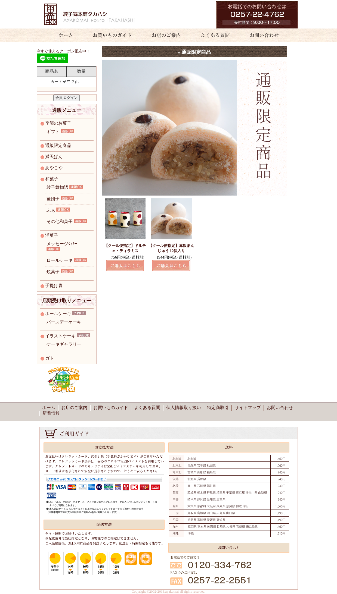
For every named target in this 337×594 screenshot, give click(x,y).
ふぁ (51, 210)
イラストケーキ (60, 336)
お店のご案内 (164, 35)
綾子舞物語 (57, 187)
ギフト (53, 131)
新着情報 (51, 413)
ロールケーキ (60, 260)
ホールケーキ (58, 313)
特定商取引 (218, 407)
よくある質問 (213, 35)
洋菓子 (51, 235)
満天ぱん (54, 156)
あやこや (54, 167)
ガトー (51, 358)
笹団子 (53, 198)
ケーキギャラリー (64, 344)
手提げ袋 (54, 285)
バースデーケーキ (64, 322)
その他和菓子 (60, 221)
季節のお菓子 (58, 123)
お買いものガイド (112, 35)
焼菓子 (53, 271)
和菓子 (51, 179)
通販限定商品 (58, 145)
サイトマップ (248, 407)
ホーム (62, 35)
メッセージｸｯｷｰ (62, 243)
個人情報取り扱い (183, 407)
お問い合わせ (267, 35)
